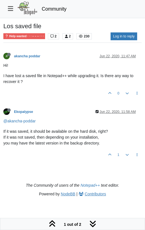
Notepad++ (90, 185)
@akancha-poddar (19, 121)
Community (54, 9)
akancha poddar (27, 56)
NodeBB (68, 194)
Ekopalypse (23, 112)
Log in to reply (124, 36)
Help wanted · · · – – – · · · (24, 36)
